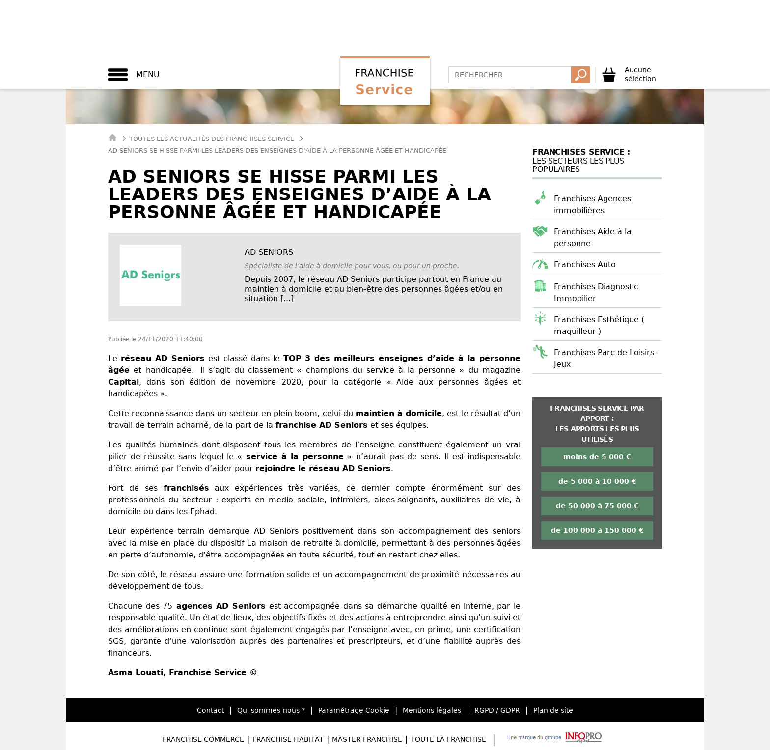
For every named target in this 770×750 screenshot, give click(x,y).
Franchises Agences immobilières (592, 204)
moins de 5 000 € (597, 457)
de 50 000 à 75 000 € (597, 506)
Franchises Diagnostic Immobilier (596, 292)
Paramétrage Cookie (353, 710)
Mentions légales (432, 710)
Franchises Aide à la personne (593, 237)
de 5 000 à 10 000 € (597, 481)
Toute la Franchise (448, 739)
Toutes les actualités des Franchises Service (211, 138)
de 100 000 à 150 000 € (597, 530)
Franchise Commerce (203, 739)
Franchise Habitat (288, 739)
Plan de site (553, 710)
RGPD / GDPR (497, 710)
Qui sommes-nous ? (271, 710)
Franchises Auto (585, 264)
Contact (210, 710)
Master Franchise (367, 739)
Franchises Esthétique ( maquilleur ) (599, 325)
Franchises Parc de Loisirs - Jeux (607, 358)
